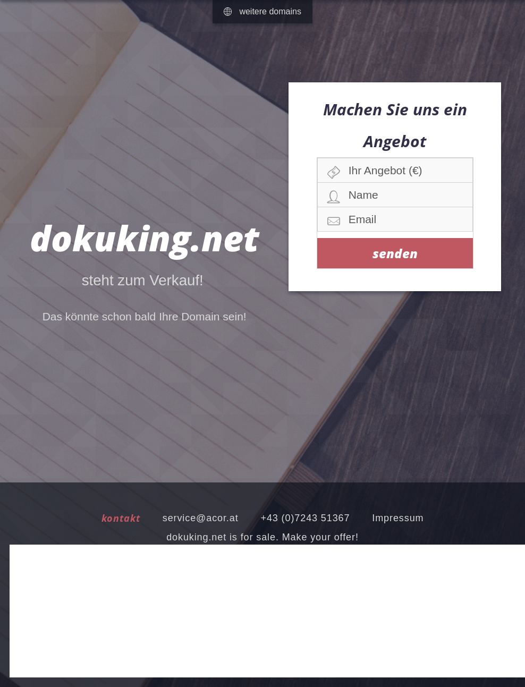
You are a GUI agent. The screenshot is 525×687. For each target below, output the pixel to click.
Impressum (398, 518)
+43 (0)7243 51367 (305, 518)
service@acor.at (201, 518)
